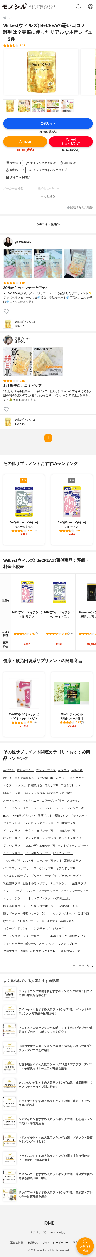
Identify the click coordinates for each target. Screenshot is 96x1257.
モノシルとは (58, 1232)
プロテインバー (44, 808)
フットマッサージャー (74, 890)
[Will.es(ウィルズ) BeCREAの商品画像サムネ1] (9, 105)
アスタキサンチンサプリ (40, 838)
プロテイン (73, 800)
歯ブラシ (9, 770)
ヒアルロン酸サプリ (16, 875)
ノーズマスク (47, 943)
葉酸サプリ (79, 883)
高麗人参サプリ (74, 860)
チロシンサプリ (13, 853)
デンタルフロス (46, 770)
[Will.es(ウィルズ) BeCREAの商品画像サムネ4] (52, 105)
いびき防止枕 (61, 898)
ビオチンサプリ (63, 853)
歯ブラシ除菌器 (35, 793)
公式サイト (48, 123)
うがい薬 (42, 778)
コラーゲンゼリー (53, 800)
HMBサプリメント (24, 815)
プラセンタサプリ (70, 875)
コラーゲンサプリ (42, 868)
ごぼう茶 (83, 913)
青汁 (69, 793)
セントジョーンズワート (73, 845)
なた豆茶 (9, 921)
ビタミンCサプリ (14, 890)
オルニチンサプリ (70, 838)
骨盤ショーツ (30, 913)
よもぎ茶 (22, 921)
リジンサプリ (11, 860)
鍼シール (31, 943)
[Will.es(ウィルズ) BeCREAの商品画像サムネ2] (24, 105)
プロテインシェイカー (17, 808)
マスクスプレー (68, 943)
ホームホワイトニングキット (68, 778)
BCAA (6, 815)
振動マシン (61, 815)
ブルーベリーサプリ (43, 875)
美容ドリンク (58, 936)
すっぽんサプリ (66, 830)
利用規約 (33, 1242)
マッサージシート (14, 898)
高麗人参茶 (67, 921)
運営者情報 (16, 1242)
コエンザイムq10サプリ (40, 845)
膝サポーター (11, 913)
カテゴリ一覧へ (83, 966)
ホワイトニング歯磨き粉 (18, 778)
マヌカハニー (30, 800)
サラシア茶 (37, 921)
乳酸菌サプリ (11, 883)
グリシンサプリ (13, 845)
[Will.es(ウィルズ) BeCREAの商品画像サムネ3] (38, 105)
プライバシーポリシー (55, 1242)
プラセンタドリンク (16, 936)
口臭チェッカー (13, 793)
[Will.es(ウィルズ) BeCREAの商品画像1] (41, 72)
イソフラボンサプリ (16, 868)
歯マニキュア (55, 793)
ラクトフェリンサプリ (39, 830)
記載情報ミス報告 (80, 207)
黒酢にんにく (77, 936)
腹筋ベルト (45, 815)
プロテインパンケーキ (70, 808)
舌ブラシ (63, 770)
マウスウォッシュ (14, 785)
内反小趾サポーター (16, 906)
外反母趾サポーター (43, 906)
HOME (48, 1223)
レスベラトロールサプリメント (42, 860)
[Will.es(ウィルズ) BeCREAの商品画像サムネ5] (67, 105)
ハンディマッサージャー (42, 890)
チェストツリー (60, 883)
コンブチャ (38, 928)
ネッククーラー (13, 943)
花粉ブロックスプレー (44, 951)
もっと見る (48, 196)
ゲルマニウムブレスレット (59, 913)
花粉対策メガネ (71, 951)
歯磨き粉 (77, 770)
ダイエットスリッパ (16, 823)
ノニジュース (55, 928)
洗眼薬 (24, 951)
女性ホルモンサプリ (35, 883)
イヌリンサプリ (13, 830)
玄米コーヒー (39, 936)
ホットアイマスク (39, 898)
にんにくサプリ (13, 838)
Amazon (25, 142)
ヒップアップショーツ (45, 823)
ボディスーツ (79, 815)
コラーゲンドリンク (16, 928)
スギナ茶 (52, 921)
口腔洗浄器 (35, 785)
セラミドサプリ (66, 868)
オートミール (11, 800)
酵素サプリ (68, 823)
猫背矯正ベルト (68, 906)
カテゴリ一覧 (38, 1232)
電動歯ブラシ (25, 770)
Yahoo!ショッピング (71, 141)
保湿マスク (10, 951)
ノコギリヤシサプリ (38, 853)
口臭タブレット (71, 785)
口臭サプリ (51, 785)
